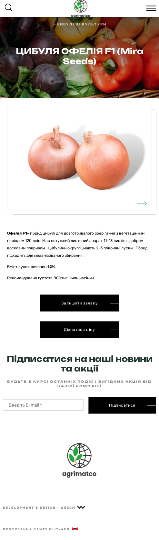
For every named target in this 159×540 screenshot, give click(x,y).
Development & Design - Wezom (44, 507)
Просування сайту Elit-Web (41, 529)
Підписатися (122, 405)
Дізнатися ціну (79, 329)
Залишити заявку (79, 303)
